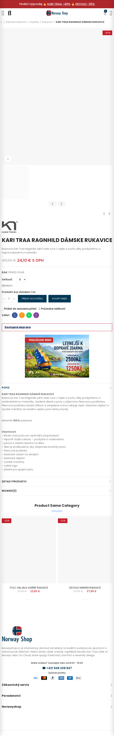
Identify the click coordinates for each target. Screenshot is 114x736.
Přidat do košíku (32, 298)
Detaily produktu (14, 481)
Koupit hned (59, 298)
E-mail (22, 315)
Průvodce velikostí (53, 309)
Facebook (14, 315)
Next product (109, 213)
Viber (36, 315)
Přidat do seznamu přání (20, 309)
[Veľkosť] (21, 279)
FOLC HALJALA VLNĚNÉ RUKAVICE (29, 587)
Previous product (104, 213)
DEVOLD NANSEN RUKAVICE (85, 587)
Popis (6, 387)
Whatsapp (29, 315)
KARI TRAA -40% (58, 4)
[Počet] (9, 298)
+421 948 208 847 (59, 668)
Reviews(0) (9, 491)
